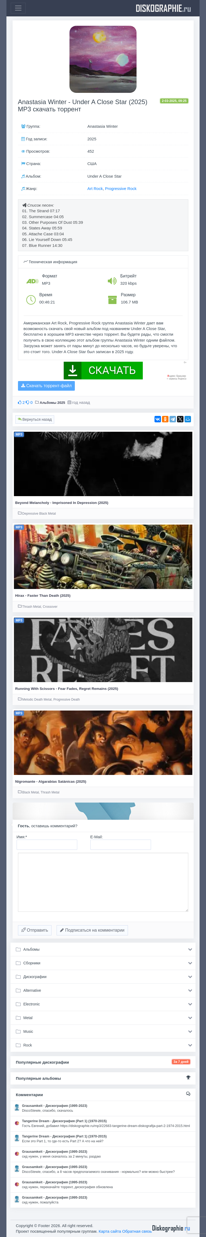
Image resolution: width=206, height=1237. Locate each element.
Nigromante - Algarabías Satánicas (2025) (50, 781)
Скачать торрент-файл (46, 385)
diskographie (163, 8)
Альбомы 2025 (52, 403)
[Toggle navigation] (18, 8)
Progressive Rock (121, 188)
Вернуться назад (35, 419)
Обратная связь (137, 1231)
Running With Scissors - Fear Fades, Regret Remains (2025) (66, 689)
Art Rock (95, 188)
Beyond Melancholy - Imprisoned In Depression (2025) (61, 503)
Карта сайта (110, 1231)
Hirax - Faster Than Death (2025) (43, 596)
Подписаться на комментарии (92, 930)
